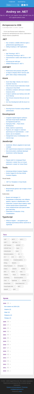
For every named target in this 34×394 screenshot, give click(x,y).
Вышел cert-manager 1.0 (13, 197)
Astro (20, 391)
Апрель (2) (7, 309)
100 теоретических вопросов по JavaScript (18, 149)
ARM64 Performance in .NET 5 (14, 63)
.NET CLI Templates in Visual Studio (16, 182)
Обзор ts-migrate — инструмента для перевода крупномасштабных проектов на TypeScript (18, 222)
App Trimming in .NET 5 (12, 53)
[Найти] (18, 5)
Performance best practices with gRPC (17, 70)
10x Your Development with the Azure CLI (17, 102)
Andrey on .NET (17, 11)
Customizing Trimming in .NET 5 (15, 55)
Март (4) (7, 312)
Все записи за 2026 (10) (11, 306)
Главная (12, 2)
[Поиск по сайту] (11, 5)
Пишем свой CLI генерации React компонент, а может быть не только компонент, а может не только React (16, 162)
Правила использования (14, 387)
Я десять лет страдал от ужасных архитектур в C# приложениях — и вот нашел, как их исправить (17, 132)
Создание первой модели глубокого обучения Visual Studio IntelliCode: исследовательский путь (16, 120)
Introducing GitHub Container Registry (16, 171)
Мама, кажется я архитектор (14, 128)
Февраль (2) (8, 315)
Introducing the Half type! (13, 61)
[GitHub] (27, 5)
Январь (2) (7, 318)
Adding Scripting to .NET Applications (16, 47)
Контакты (21, 2)
